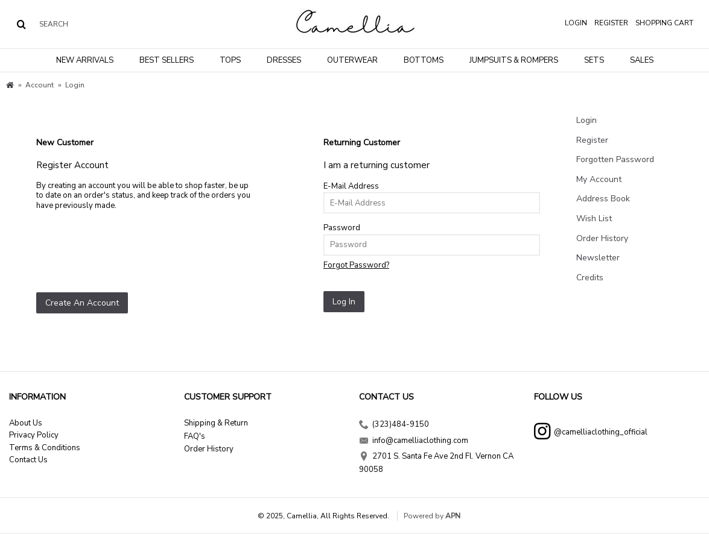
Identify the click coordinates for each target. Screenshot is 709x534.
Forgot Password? (356, 265)
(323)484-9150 (394, 425)
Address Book (603, 198)
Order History (602, 238)
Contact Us (28, 459)
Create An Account (82, 303)
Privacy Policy (34, 435)
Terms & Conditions (44, 447)
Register (592, 140)
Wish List (594, 218)
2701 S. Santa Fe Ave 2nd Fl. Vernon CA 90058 (436, 463)
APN (452, 516)
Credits (589, 277)
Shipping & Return (216, 423)
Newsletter (598, 257)
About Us (25, 423)
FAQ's (194, 436)
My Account (599, 179)
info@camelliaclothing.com (413, 441)
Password (341, 227)
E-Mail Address (351, 186)
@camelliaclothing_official (590, 433)
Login (586, 120)
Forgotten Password (615, 159)
